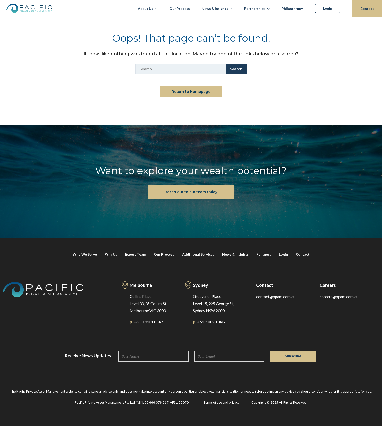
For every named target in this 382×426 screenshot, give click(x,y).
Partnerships (254, 8)
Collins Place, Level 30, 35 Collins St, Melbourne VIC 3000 (148, 303)
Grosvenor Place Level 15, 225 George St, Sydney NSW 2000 (213, 303)
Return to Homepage (191, 91)
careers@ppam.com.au (339, 296)
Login (327, 8)
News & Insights (215, 8)
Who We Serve (85, 254)
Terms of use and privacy (221, 402)
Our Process (180, 8)
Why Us (111, 254)
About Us (145, 8)
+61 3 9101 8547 (148, 321)
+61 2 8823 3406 (211, 321)
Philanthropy (292, 8)
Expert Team (135, 254)
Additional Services (198, 254)
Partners (263, 254)
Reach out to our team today (191, 192)
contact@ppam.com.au (275, 296)
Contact (367, 8)
